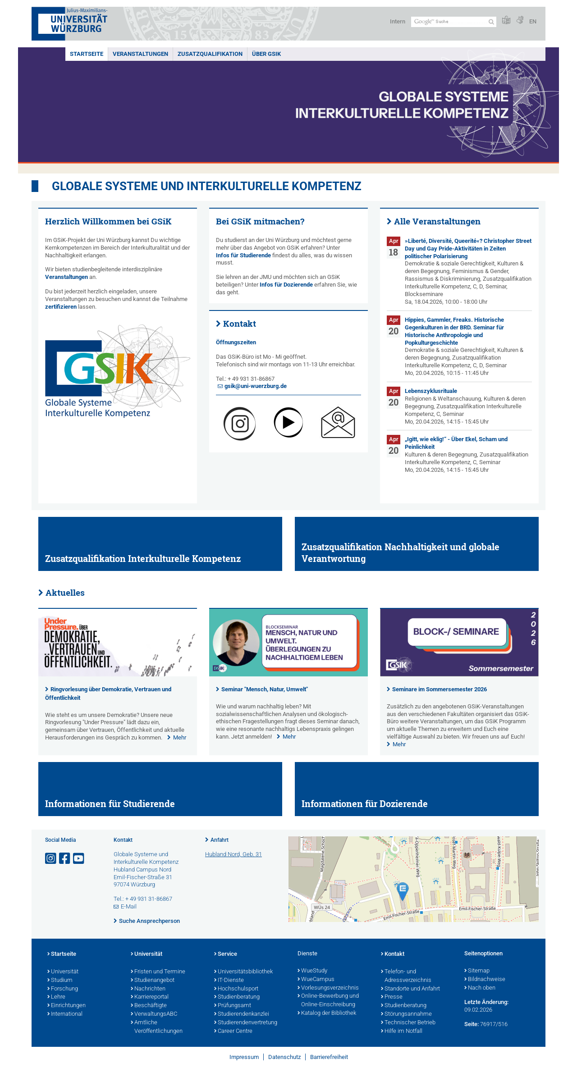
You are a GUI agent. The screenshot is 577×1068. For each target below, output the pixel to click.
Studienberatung (237, 997)
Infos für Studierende (243, 255)
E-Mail (129, 906)
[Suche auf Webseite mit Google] (453, 22)
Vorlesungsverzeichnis (328, 988)
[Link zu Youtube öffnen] (79, 859)
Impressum (244, 1057)
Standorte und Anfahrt (410, 989)
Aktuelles (65, 592)
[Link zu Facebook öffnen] (65, 859)
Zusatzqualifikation (210, 53)
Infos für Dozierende (286, 284)
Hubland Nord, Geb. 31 (233, 854)
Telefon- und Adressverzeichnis (406, 976)
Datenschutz (284, 1057)
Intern (397, 21)
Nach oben (479, 988)
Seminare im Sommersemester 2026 (439, 689)
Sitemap (477, 971)
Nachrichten (148, 989)
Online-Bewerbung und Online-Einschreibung (328, 1000)
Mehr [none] (179, 737)
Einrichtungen (66, 1006)
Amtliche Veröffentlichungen (157, 1027)
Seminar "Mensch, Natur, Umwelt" (264, 689)
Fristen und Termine (158, 972)
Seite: (471, 1024)
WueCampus (316, 980)
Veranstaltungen (140, 53)
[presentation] (117, 674)
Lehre (56, 997)
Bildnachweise (484, 980)
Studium (60, 981)
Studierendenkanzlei (241, 1014)
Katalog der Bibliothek (327, 1013)
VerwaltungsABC (154, 1014)
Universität (62, 972)
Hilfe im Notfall (401, 1031)
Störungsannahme (406, 1014)
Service (225, 954)
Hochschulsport (236, 989)
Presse (392, 997)
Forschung (62, 989)
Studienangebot (152, 981)
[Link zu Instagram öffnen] (51, 859)
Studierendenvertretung (245, 1023)
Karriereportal (150, 997)
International (64, 1014)
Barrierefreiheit (329, 1057)
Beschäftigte (149, 1006)
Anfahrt (220, 840)
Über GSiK (266, 53)
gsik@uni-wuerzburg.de (255, 386)
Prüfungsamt (232, 1006)
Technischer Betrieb (408, 1023)
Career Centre (233, 1031)
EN (532, 21)
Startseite (86, 53)
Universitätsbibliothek (243, 972)
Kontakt (239, 323)
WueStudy (312, 971)
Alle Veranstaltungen (437, 221)
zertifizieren (61, 306)
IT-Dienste (229, 981)
